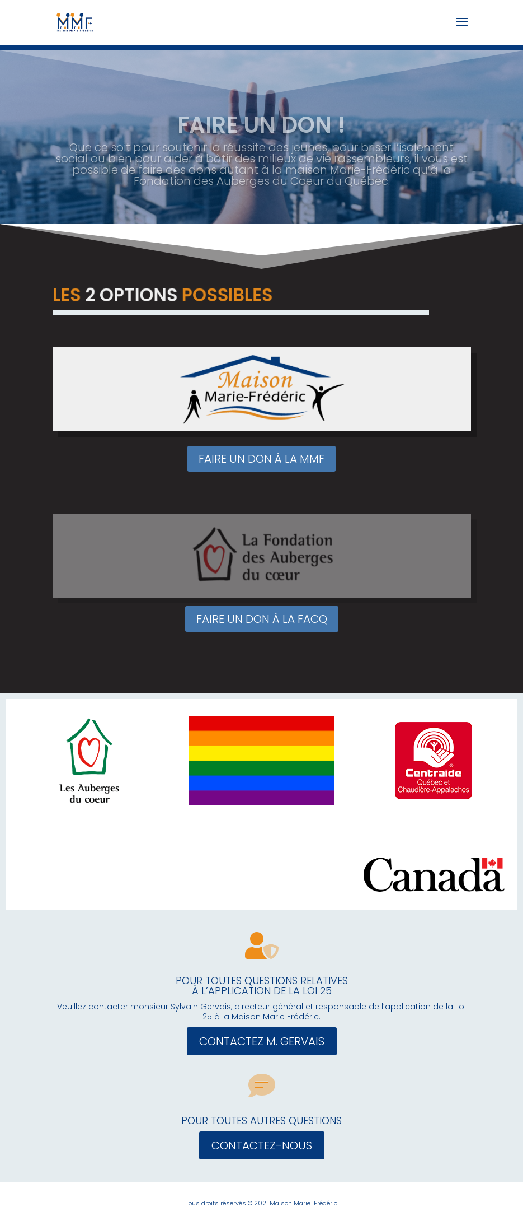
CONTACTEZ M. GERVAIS (261, 1041)
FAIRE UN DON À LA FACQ (261, 619)
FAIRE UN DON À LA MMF (261, 459)
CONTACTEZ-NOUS (261, 1145)
